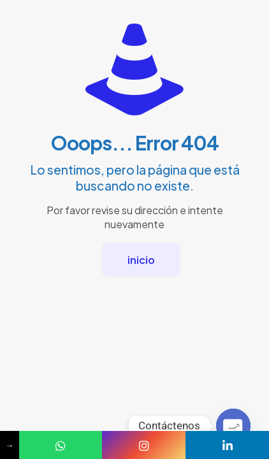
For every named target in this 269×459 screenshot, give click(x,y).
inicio (141, 259)
